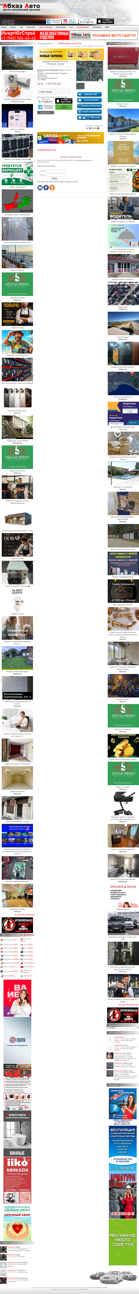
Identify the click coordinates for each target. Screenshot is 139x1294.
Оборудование (11, 963)
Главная (3, 27)
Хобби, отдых (10, 948)
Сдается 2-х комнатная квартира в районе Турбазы (123, 667)
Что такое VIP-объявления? (24, 915)
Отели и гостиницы (45, 27)
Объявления (31, 27)
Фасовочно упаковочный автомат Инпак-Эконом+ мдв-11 (123, 967)
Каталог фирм (60, 27)
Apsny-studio (83, 1289)
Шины (28, 952)
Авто (21, 27)
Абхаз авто (56, 1289)
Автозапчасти (11, 944)
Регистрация (97, 27)
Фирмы (28, 976)
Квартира (21, 1256)
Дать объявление (83, 27)
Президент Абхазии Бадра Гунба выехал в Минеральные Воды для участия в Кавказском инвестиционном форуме (125, 1076)
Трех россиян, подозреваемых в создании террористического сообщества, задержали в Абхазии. (125, 1057)
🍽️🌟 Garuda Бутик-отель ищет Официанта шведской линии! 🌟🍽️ (123, 249)
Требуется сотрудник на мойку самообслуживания (17, 501)
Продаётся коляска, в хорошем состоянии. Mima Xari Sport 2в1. (123, 817)
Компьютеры (11, 971)
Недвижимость (11, 959)
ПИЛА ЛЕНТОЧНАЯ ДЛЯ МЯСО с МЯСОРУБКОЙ (123, 517)
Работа (29, 963)
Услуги (28, 948)
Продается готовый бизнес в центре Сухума (123, 457)
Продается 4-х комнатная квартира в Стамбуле (18, 1249)
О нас (71, 27)
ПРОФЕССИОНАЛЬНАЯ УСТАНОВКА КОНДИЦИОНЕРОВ (17, 99)
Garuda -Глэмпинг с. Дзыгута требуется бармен (123, 999)
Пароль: (42, 175)
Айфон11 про (22, 1272)
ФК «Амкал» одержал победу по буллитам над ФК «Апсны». (125, 1040)
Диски (28, 955)
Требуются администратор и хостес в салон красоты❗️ (17, 734)
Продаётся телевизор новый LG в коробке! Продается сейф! (123, 71)
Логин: (43, 171)
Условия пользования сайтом (97, 1287)
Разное (9, 976)
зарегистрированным (84, 160)
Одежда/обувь (11, 952)
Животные (10, 966)
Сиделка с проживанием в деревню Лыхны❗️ (17, 641)
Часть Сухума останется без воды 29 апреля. (125, 1065)
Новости (13, 27)
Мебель (29, 966)
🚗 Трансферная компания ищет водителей (123, 427)
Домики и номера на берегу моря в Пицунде (123, 134)
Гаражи (28, 959)
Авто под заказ (10, 940)
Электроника (11, 955)
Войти (107, 27)
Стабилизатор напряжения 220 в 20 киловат (17, 701)
